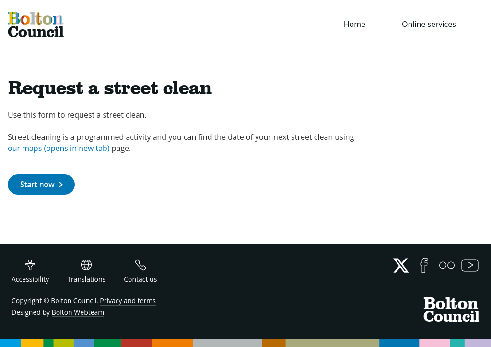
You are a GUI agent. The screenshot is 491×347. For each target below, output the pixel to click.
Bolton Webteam (78, 312)
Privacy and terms (128, 300)
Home (354, 24)
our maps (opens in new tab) (59, 148)
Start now (37, 184)
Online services (429, 24)
